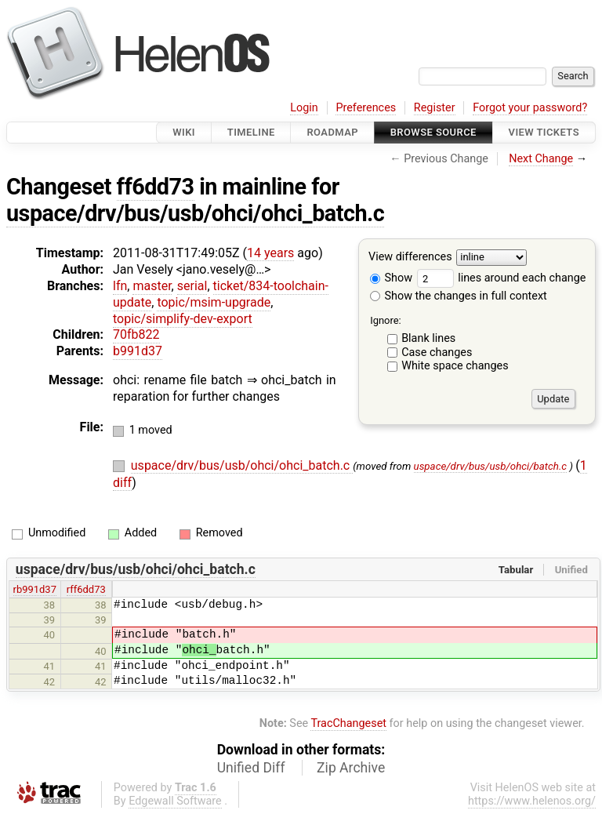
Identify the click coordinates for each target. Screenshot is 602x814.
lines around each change (501, 278)
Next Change (541, 158)
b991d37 (137, 350)
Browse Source (433, 132)
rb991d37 (34, 589)
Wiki (183, 132)
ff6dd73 (155, 186)
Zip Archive (351, 768)
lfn (120, 285)
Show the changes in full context (458, 296)
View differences (410, 257)
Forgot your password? (530, 107)
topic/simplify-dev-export (182, 318)
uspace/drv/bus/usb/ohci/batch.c (491, 466)
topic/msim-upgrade (213, 302)
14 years (270, 252)
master (151, 285)
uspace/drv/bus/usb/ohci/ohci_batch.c (195, 213)
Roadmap (332, 132)
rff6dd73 (86, 589)
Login (304, 107)
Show (391, 278)
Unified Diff (251, 768)
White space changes (455, 365)
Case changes (436, 352)
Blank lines (428, 338)
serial (192, 285)
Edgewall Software (175, 801)
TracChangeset (348, 723)
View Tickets (544, 132)
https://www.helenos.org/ (532, 801)
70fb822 (136, 334)
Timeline (251, 132)
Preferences (365, 107)
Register (434, 107)
